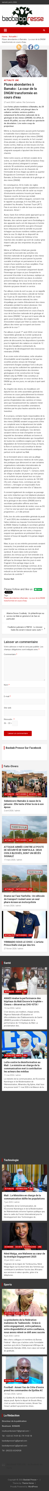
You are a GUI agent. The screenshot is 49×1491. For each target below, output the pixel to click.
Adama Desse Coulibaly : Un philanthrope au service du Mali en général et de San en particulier (25, 616)
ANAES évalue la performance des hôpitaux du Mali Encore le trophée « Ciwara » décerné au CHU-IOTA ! (23, 1001)
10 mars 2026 (9, 1394)
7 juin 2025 (8, 1202)
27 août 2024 (9, 102)
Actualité (9, 80)
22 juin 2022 (9, 1260)
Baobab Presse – (31, 1480)
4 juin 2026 (8, 1336)
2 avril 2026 (8, 811)
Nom (7, 685)
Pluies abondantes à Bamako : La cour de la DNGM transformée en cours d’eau (24, 599)
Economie (9, 1247)
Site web (7, 708)
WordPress (33, 1486)
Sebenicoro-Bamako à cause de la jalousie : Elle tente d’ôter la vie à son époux (24, 804)
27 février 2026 (10, 949)
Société (32, 794)
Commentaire (10, 654)
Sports (19, 1313)
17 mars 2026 (9, 860)
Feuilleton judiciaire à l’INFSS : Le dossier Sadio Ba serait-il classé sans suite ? (25, 628)
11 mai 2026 (9, 1075)
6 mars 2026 (9, 906)
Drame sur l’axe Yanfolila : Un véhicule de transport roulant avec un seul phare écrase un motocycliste (24, 899)
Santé (18, 992)
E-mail (7, 696)
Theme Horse (28, 1483)
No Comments (29, 102)
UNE (17, 80)
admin (19, 102)
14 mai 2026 (9, 1008)
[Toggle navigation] (5, 30)
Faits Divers (21, 794)
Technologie (21, 1189)
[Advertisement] (24, 1126)
